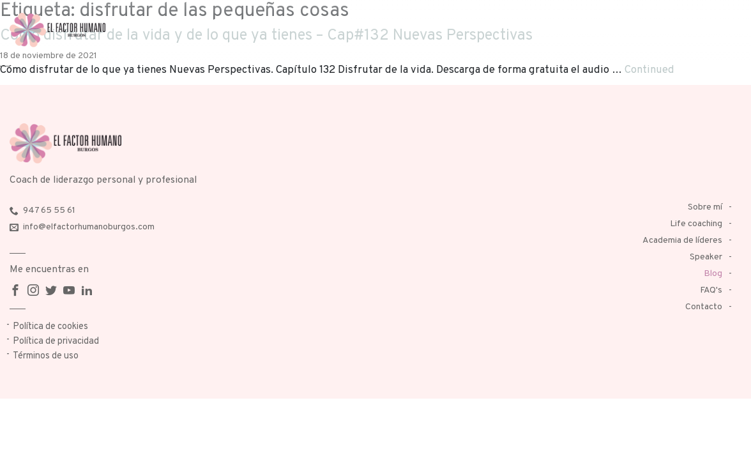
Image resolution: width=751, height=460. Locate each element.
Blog (713, 273)
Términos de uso (46, 356)
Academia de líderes (682, 240)
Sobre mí (705, 207)
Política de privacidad (56, 341)
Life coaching (696, 223)
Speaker (706, 257)
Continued (649, 70)
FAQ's (711, 290)
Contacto (703, 307)
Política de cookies (50, 327)
